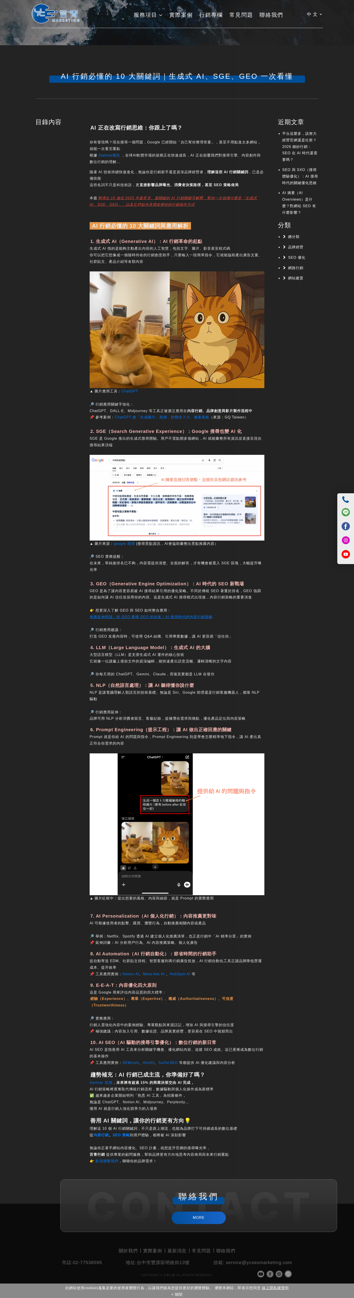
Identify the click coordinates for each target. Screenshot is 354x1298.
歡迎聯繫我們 (107, 1161)
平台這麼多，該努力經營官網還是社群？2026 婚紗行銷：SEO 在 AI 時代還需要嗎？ (299, 146)
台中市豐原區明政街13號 (158, 1262)
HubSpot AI (180, 974)
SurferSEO (168, 1063)
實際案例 (152, 1250)
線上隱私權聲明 (275, 1288)
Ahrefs (148, 1063)
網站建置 (295, 278)
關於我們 (128, 1250)
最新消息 (177, 1250)
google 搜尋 (124, 544)
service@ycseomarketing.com (252, 1262)
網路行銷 (295, 268)
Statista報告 (109, 155)
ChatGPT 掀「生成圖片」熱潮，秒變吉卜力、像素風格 (162, 417)
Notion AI (130, 974)
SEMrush (130, 1063)
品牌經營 (295, 247)
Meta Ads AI (154, 974)
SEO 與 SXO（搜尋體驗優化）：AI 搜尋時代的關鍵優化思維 (300, 176)
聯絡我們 (225, 1250)
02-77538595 (82, 1262)
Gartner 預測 (101, 1082)
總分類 (294, 237)
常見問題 (201, 1250)
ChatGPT (129, 391)
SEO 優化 (296, 257)
